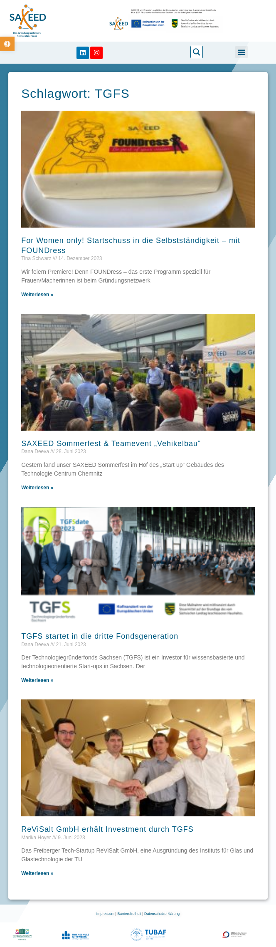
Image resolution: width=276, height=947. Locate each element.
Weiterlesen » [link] (37, 294)
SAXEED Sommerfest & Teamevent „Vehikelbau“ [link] (111, 443)
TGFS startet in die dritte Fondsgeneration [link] (99, 636)
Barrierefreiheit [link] (129, 914)
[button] (241, 52)
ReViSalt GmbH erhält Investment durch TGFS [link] (107, 829)
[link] (7, 44)
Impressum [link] (106, 914)
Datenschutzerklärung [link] (162, 914)
